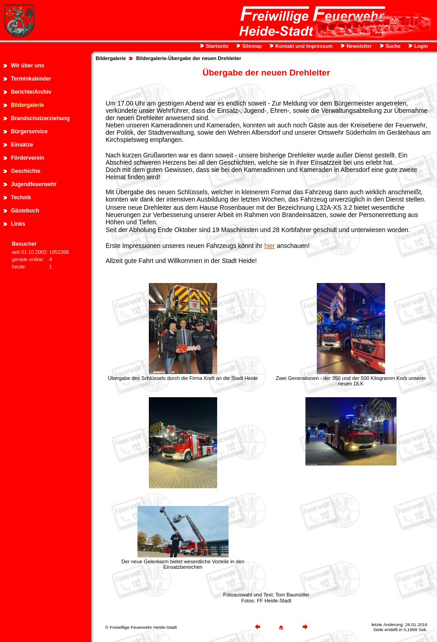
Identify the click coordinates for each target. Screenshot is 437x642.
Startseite (216, 46)
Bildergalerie (27, 105)
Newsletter (358, 46)
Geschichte (26, 171)
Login (420, 46)
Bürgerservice (29, 131)
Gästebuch (25, 210)
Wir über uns (27, 65)
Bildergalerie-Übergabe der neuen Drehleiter (188, 58)
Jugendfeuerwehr (33, 184)
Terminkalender (31, 79)
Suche (392, 46)
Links (18, 224)
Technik (21, 197)
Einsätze (22, 145)
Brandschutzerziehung (40, 118)
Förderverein (27, 158)
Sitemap (251, 46)
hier (269, 245)
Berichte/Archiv (31, 92)
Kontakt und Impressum (303, 46)
